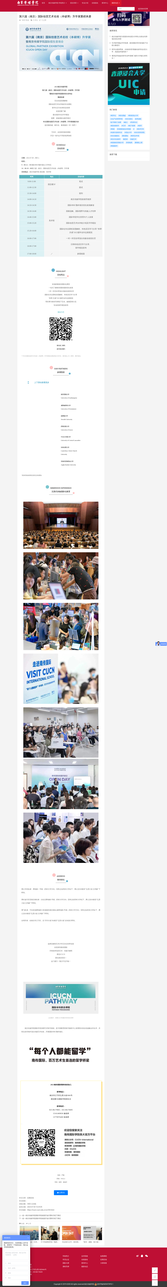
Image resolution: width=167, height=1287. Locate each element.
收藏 (22, 1223)
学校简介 (66, 1256)
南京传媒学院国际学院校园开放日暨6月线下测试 (43, 1215)
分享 (28, 1223)
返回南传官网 (143, 9)
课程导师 (66, 1266)
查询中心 (105, 3)
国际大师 (66, 1263)
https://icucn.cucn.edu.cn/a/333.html (40, 1210)
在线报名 (95, 3)
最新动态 (116, 3)
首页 (43, 3)
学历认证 (66, 1259)
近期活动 (30, 1198)
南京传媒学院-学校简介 (57, 3)
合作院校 (84, 1256)
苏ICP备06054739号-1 (104, 1284)
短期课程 (103, 1256)
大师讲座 (103, 1263)
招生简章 (74, 3)
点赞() (61, 1193)
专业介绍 (85, 3)
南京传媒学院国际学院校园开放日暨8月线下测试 (43, 1218)
